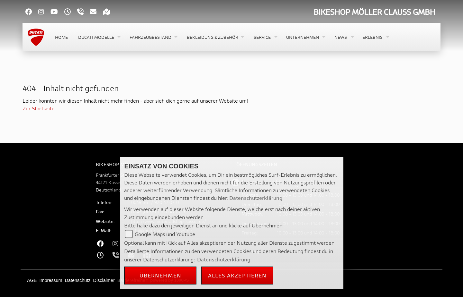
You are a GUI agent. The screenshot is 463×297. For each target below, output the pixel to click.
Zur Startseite (39, 108)
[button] (99, 37)
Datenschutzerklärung (256, 197)
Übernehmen (160, 275)
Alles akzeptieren (237, 275)
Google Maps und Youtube (165, 234)
